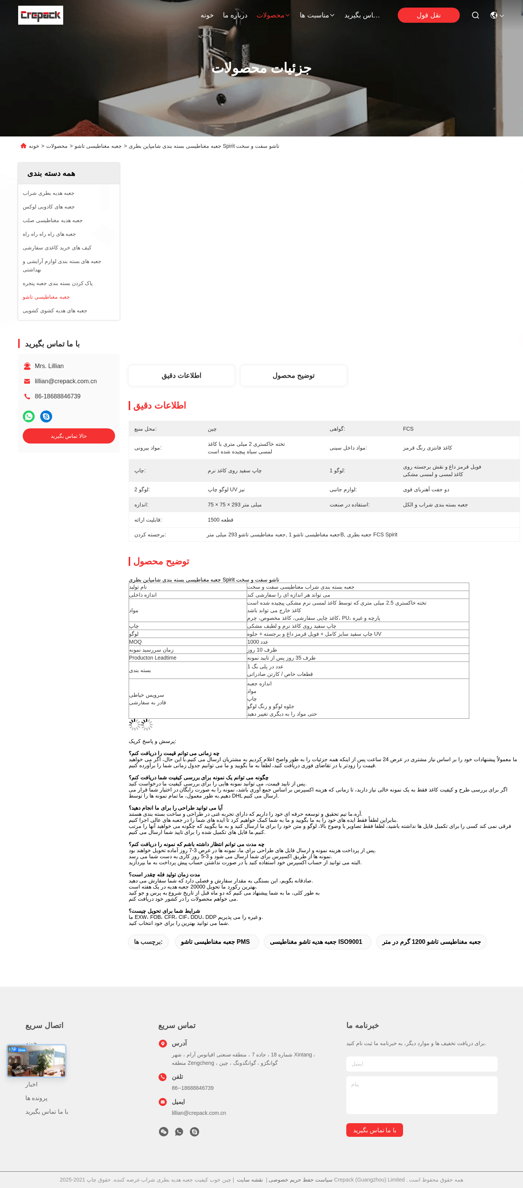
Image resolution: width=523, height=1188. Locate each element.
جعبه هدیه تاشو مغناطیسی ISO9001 (316, 942)
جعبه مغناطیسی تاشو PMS (215, 942)
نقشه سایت (250, 1180)
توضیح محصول (293, 375)
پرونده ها (36, 1098)
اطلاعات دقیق (181, 375)
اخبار (31, 1084)
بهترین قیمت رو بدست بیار (398, 340)
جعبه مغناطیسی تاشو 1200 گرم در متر (431, 942)
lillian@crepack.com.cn (66, 381)
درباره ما (235, 15)
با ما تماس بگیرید (362, 15)
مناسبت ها (317, 15)
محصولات (274, 15)
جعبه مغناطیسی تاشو (98, 146)
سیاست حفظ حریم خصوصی (301, 1180)
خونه (207, 15)
